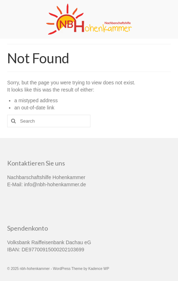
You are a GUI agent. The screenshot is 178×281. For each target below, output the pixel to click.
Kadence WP (98, 269)
